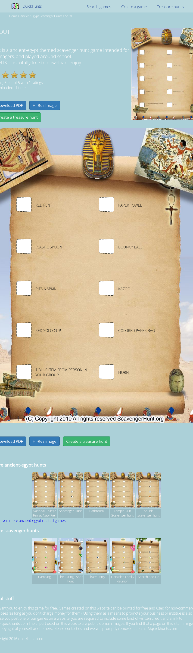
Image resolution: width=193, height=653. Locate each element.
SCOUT (70, 16)
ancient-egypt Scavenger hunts (41, 16)
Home (13, 16)
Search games (99, 6)
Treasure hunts (170, 6)
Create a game (134, 6)
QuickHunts (32, 6)
